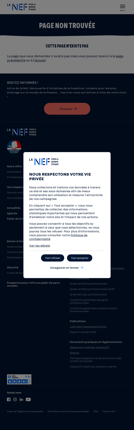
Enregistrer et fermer (64, 267)
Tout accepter (79, 257)
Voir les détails (39, 245)
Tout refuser (52, 257)
